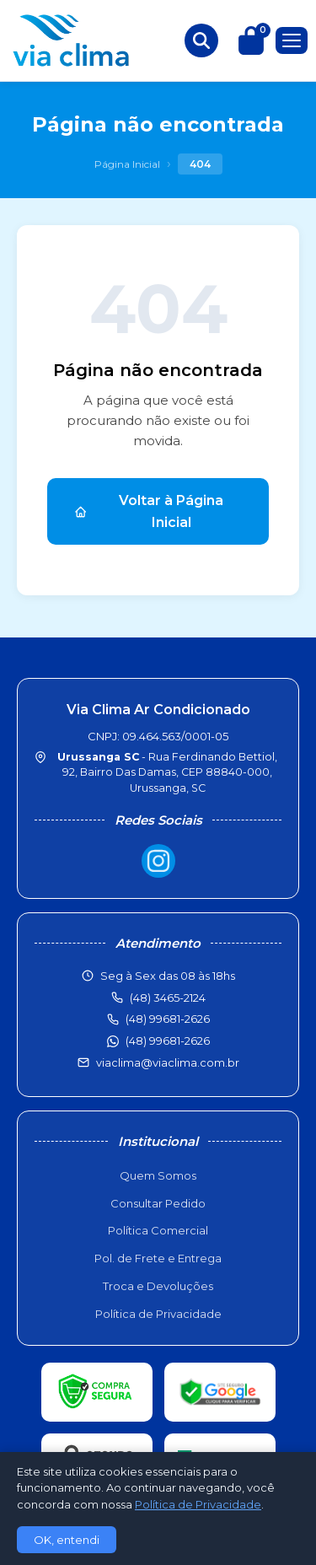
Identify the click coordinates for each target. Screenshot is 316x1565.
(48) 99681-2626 (168, 1040)
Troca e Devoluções (158, 1286)
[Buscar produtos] (201, 40)
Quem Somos (158, 1175)
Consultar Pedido (158, 1203)
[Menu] (292, 40)
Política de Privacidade (158, 1313)
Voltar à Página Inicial (148, 511)
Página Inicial (127, 164)
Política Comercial (158, 1230)
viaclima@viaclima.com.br (167, 1062)
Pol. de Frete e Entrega (158, 1258)
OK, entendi (66, 1539)
